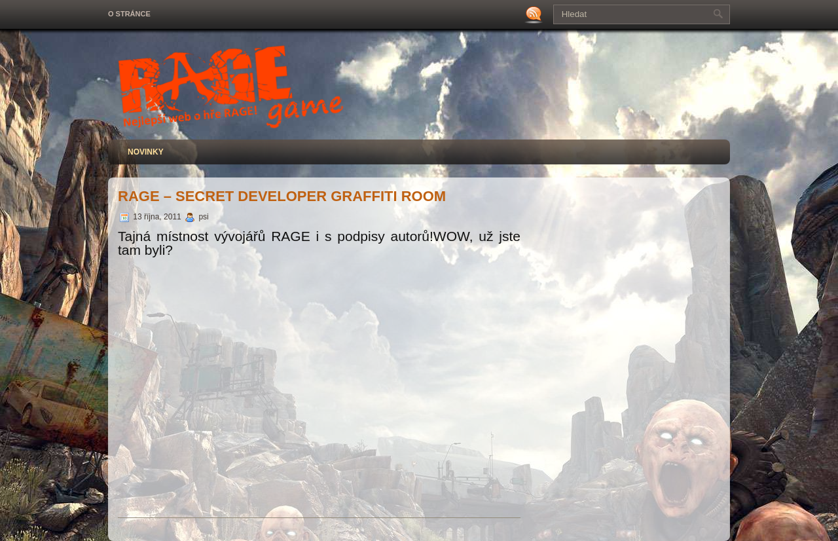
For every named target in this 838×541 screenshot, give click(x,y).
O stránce (129, 14)
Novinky (146, 152)
